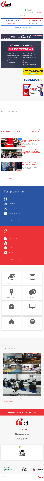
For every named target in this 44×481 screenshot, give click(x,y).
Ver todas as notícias (9, 178)
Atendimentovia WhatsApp (29, 10)
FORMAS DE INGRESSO (14, 238)
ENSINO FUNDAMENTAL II (14, 199)
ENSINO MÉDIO (12, 203)
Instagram (36, 10)
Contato (41, 15)
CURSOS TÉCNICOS (13, 208)
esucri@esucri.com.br (23, 434)
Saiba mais (11, 220)
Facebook (39, 10)
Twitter (41, 10)
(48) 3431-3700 (23, 429)
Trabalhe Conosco (34, 15)
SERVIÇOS (11, 252)
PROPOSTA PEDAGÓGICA (14, 213)
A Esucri (10, 15)
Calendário (16, 15)
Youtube (34, 412)
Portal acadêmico (39, 12)
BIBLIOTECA (11, 243)
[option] (21, 54)
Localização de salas (24, 15)
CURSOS (10, 247)
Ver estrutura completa (9, 401)
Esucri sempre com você (19, 418)
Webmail (31, 12)
